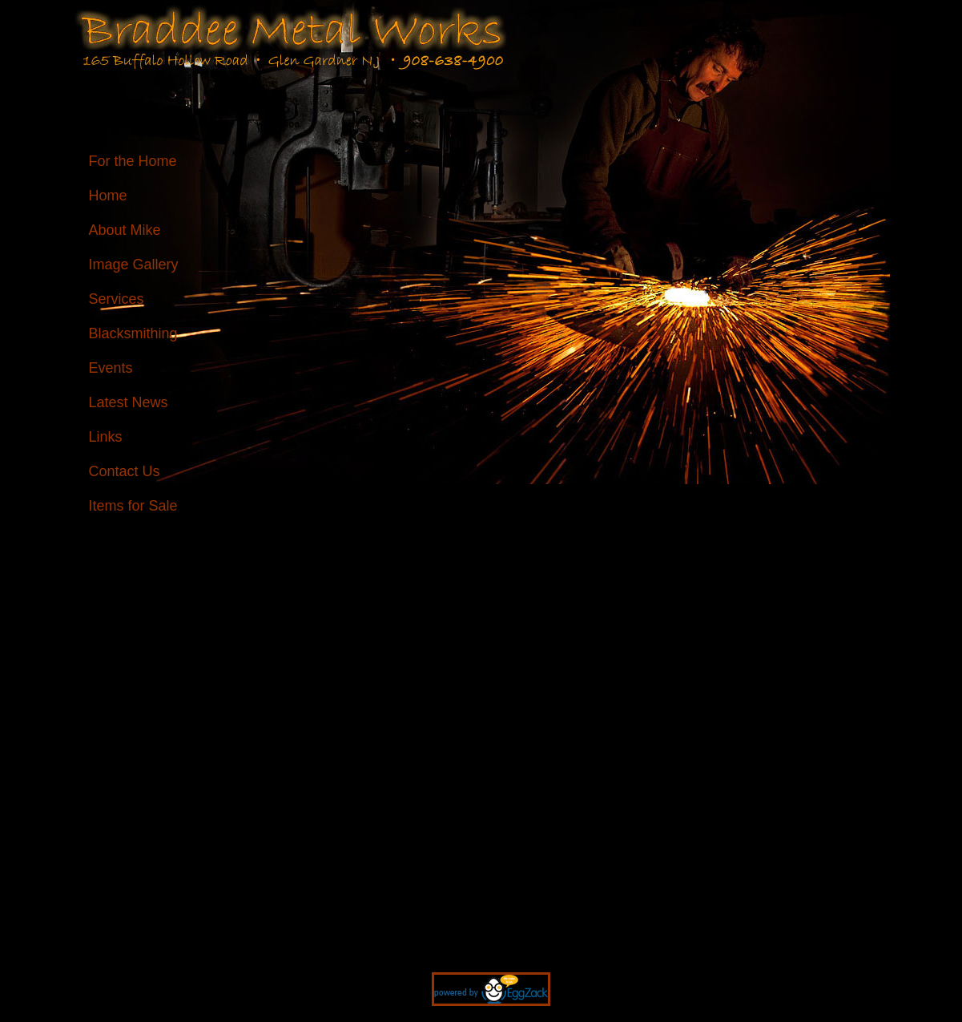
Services (116, 299)
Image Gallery (134, 265)
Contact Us (124, 471)
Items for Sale (133, 506)
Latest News (128, 402)
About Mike (125, 230)
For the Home (133, 161)
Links (106, 437)
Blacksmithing (133, 333)
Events (111, 368)
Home (108, 196)
